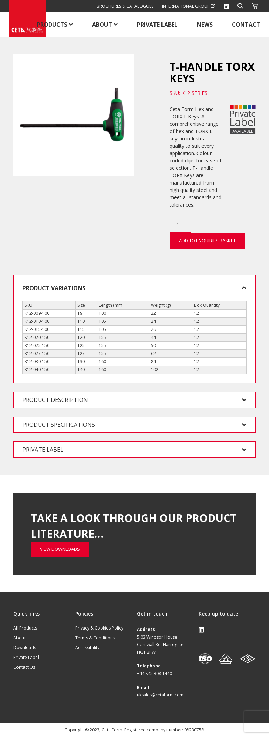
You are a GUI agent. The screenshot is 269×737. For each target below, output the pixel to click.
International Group (188, 6)
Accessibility (87, 648)
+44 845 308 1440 (154, 673)
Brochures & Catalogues (125, 6)
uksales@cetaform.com (160, 695)
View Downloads (60, 509)
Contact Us (24, 667)
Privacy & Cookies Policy (99, 628)
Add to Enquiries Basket (207, 240)
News (205, 24)
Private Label (157, 24)
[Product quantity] (180, 225)
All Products (25, 628)
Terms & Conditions (95, 638)
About (102, 24)
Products (52, 24)
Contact (246, 24)
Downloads (24, 648)
